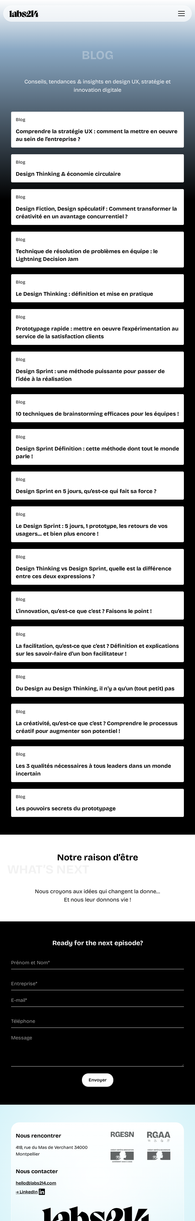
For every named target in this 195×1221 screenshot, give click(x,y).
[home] (24, 13)
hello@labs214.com (36, 1183)
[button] (180, 13)
